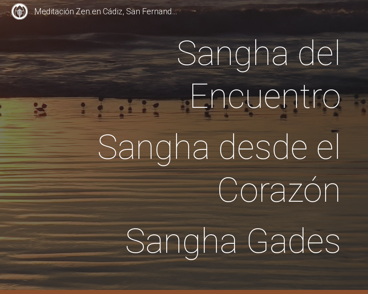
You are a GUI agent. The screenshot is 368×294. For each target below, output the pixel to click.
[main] (197, 147)
